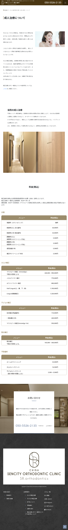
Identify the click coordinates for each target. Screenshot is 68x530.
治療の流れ (30, 508)
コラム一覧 (47, 491)
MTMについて (31, 501)
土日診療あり (34, 425)
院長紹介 (8, 494)
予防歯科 (29, 504)
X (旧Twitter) (48, 505)
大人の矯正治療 (31, 494)
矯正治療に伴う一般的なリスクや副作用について (34, 512)
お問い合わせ (48, 498)
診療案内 (26, 491)
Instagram (48, 502)
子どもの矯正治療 (32, 498)
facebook (47, 509)
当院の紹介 (6, 491)
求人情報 (46, 494)
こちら (5, 88)
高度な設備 (9, 498)
